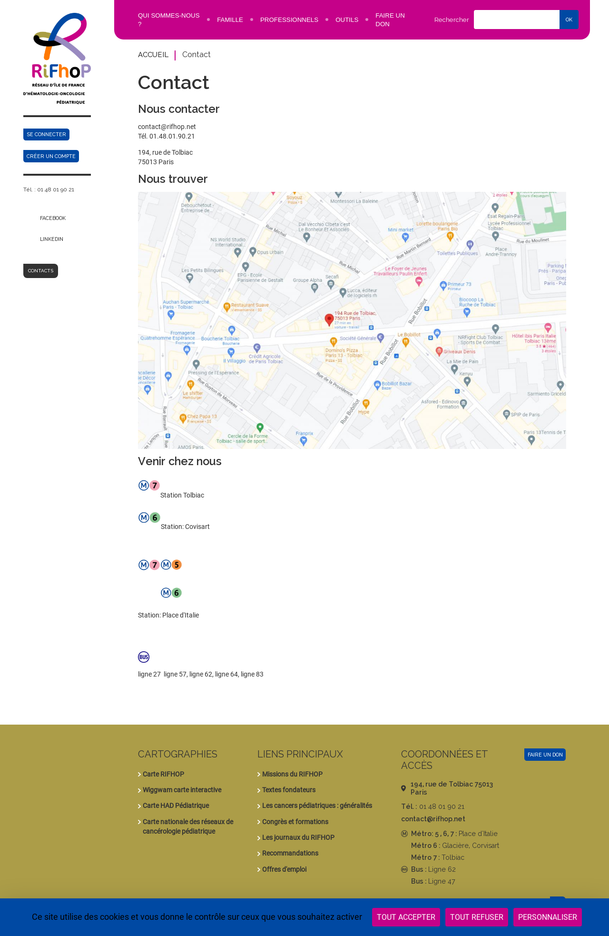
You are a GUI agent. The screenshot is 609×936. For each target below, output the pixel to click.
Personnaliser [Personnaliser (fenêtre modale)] (547, 917)
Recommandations (290, 853)
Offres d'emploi (284, 869)
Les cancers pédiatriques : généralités (317, 805)
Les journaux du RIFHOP (298, 837)
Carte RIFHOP (163, 774)
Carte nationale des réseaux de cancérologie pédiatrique (188, 826)
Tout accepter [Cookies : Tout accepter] (406, 917)
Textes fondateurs (288, 790)
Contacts (40, 270)
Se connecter (46, 134)
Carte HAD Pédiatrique (176, 805)
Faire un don (545, 754)
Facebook (53, 218)
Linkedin (51, 239)
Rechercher (451, 19)
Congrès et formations (295, 822)
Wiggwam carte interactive (182, 790)
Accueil (153, 54)
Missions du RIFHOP (292, 774)
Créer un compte (51, 156)
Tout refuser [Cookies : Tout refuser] (476, 917)
